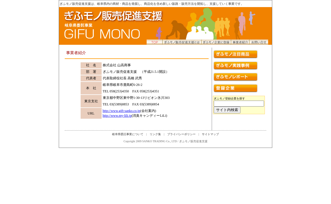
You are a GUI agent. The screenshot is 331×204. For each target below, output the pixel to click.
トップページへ (102, 26)
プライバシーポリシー (181, 134)
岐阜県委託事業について (127, 134)
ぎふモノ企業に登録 (215, 42)
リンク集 (155, 134)
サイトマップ (210, 134)
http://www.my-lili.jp (117, 116)
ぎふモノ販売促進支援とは (182, 42)
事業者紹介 (239, 42)
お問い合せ (259, 42)
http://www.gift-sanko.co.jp (121, 111)
